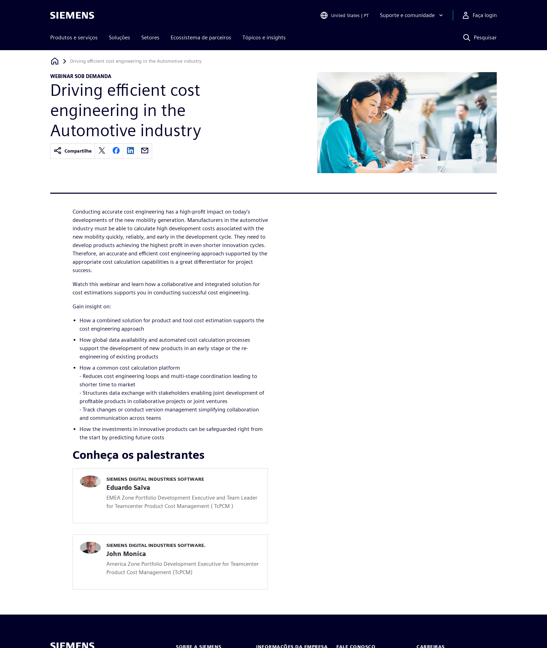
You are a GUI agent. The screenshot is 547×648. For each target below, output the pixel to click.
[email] (145, 151)
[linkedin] (130, 151)
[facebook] (116, 151)
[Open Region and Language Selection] (344, 15)
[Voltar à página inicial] (55, 61)
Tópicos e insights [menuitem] (264, 37)
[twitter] (102, 151)
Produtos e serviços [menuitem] (74, 37)
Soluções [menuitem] (119, 37)
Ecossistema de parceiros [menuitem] (201, 37)
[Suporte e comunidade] (412, 15)
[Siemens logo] (72, 15)
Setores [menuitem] (150, 37)
